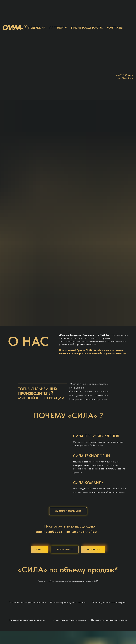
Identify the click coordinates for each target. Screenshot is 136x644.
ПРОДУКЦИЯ (36, 28)
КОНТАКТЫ (114, 28)
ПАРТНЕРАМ (58, 28)
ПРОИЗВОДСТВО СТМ (87, 28)
